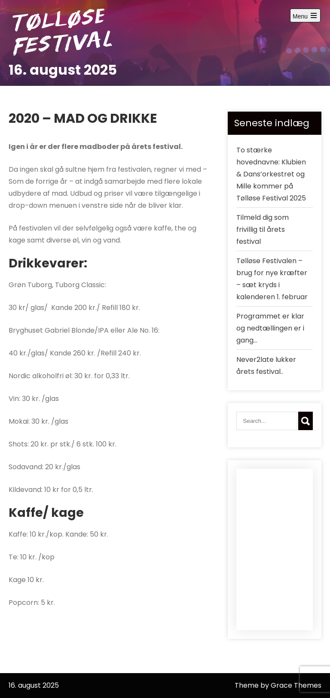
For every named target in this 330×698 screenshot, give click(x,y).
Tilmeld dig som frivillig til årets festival (262, 229)
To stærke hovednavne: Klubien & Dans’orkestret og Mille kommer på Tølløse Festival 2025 (271, 174)
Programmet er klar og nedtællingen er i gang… (270, 328)
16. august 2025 (63, 69)
